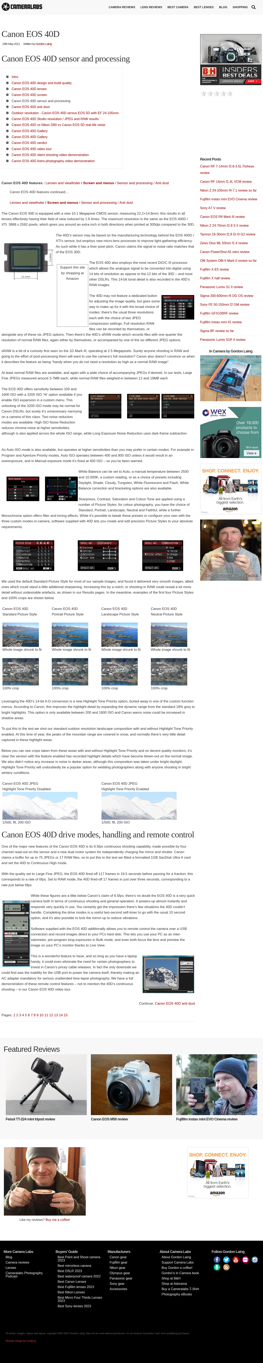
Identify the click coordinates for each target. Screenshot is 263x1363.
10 (41, 1015)
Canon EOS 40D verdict (29, 143)
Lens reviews (151, 7)
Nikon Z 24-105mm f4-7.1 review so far (228, 190)
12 (51, 1015)
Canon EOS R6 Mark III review (222, 216)
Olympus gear (120, 1273)
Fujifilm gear (119, 1262)
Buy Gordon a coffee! (177, 1267)
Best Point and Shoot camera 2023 (79, 1258)
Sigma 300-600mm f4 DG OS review (226, 296)
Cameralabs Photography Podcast (24, 1274)
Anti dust (162, 183)
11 (46, 1015)
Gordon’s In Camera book (180, 1273)
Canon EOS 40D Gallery (30, 131)
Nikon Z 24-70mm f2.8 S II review (224, 225)
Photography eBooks (177, 1294)
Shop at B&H (171, 1278)
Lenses (11, 1267)
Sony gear (117, 1283)
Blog (223, 7)
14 (61, 1015)
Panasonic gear (121, 1278)
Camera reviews (122, 7)
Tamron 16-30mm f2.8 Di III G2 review (227, 234)
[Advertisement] (231, 129)
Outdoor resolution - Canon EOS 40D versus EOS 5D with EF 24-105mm (65, 113)
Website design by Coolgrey (21, 1341)
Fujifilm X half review (215, 278)
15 (66, 1015)
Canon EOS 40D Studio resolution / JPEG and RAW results (55, 119)
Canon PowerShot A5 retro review (224, 252)
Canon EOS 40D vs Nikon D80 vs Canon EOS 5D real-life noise (58, 125)
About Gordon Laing (176, 1257)
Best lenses (204, 7)
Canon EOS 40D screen (29, 95)
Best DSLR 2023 (70, 1271)
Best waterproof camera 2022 (79, 1276)
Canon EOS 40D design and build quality (42, 83)
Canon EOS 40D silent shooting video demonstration (50, 155)
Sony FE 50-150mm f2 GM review (224, 304)
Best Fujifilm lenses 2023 (76, 1287)
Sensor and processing (135, 183)
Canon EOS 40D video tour (32, 149)
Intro (15, 77)
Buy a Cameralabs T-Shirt (180, 1289)
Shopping (240, 7)
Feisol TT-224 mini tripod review (30, 1119)
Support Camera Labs (178, 1262)
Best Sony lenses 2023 (74, 1306)
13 (56, 1015)
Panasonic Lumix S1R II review (222, 339)
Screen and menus (98, 183)
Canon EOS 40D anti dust (31, 107)
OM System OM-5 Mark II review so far (228, 260)
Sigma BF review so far (217, 331)
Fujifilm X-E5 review (214, 269)
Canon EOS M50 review (109, 1119)
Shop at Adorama (174, 1283)
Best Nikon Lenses (71, 1292)
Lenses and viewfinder (63, 183)
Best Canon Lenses (72, 1281)
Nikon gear (117, 1267)
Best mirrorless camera (74, 1265)
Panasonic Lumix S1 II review (221, 287)
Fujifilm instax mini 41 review (221, 322)
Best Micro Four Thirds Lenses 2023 (80, 1299)
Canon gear (118, 1257)
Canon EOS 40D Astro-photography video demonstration (53, 161)
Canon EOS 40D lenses (29, 89)
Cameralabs (22, 7)
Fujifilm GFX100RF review (219, 313)
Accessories (118, 1289)
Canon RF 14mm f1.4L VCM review (226, 181)
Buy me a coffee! (58, 1219)
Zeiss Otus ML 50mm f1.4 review (224, 243)
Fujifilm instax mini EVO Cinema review (228, 199)
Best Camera (178, 7)
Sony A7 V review (213, 208)
